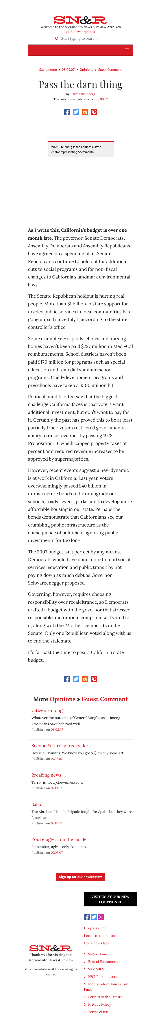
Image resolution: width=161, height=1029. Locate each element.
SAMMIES (96, 969)
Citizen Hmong (47, 710)
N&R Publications (102, 976)
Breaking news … (48, 775)
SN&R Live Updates (80, 32)
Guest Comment (110, 69)
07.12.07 (56, 823)
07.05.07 (57, 852)
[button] (126, 50)
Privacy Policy (99, 1004)
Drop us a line (95, 928)
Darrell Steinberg (82, 94)
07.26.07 (57, 758)
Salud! (37, 804)
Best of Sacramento (104, 961)
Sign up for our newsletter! (80, 877)
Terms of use (98, 1012)
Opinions (86, 69)
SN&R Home (98, 954)
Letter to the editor (100, 935)
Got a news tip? (96, 943)
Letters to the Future (105, 997)
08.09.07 (68, 69)
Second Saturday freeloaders (61, 745)
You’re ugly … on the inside (59, 839)
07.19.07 (56, 788)
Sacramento (48, 69)
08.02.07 (57, 729)
